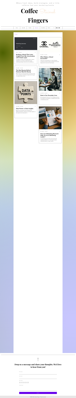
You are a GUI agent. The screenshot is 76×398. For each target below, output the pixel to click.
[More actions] (35, 52)
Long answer (21, 385)
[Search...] (49, 28)
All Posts (16, 34)
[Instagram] (58, 27)
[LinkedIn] (56, 27)
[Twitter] (59, 27)
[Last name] (37, 378)
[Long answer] (38, 388)
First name (20, 371)
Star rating (20, 380)
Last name (20, 376)
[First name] (37, 373)
